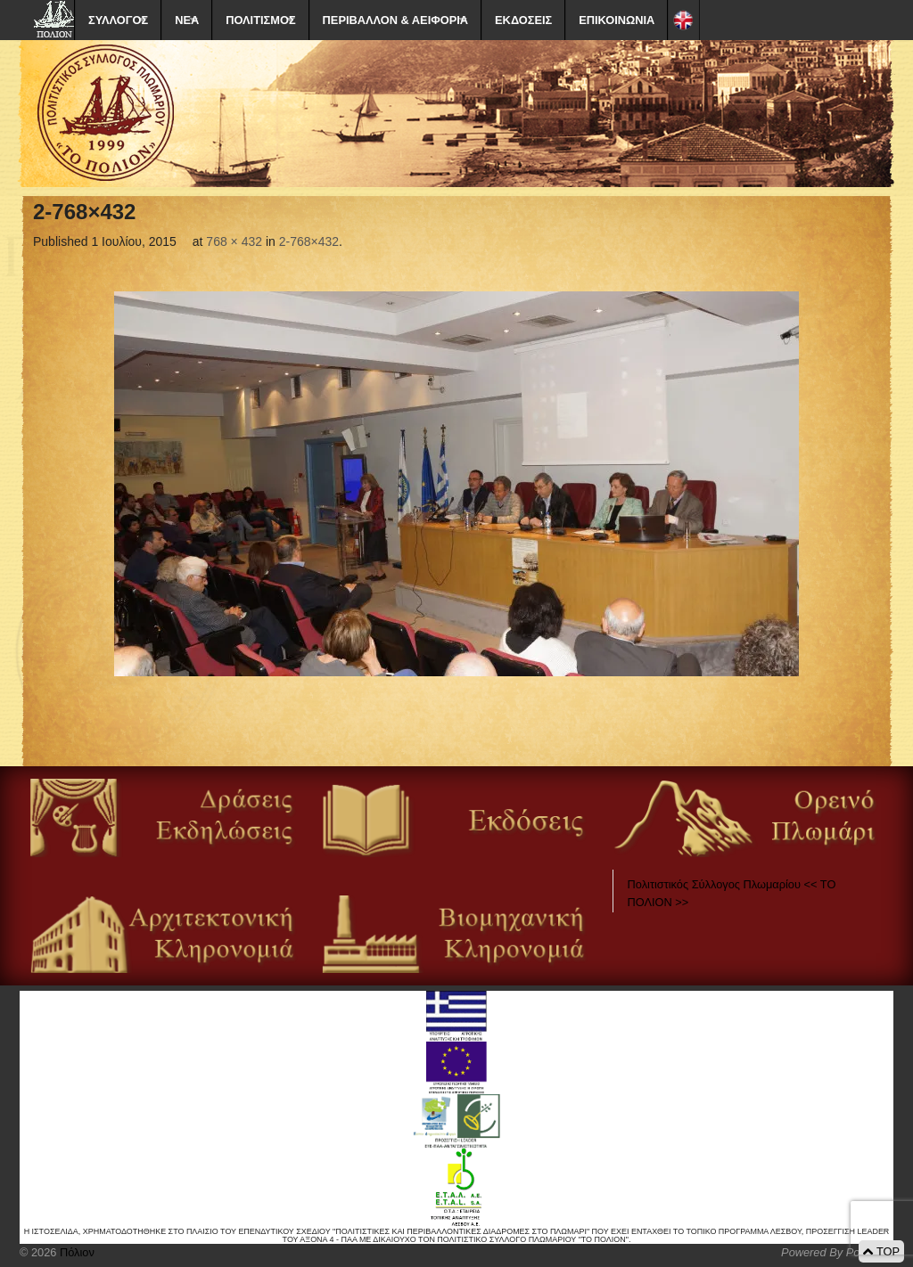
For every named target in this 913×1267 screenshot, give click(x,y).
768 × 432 (234, 241)
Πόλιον (75, 1252)
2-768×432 (309, 241)
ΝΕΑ (187, 20)
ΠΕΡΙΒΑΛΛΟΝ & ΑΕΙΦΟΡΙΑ (395, 20)
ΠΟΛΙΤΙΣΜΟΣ (260, 20)
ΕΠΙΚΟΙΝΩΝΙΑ (616, 20)
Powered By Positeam (837, 1252)
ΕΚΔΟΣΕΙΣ (523, 20)
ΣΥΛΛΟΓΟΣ (118, 20)
